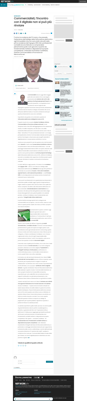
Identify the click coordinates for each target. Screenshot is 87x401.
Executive (20, 29)
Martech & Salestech (55, 4)
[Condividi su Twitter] (19, 33)
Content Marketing (46, 4)
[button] (3, 5)
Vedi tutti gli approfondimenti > (66, 120)
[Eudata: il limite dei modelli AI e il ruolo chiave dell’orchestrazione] (63, 108)
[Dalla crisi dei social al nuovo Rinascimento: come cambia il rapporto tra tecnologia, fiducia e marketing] (63, 85)
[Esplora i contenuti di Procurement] (68, 73)
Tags (24, 380)
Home (15, 29)
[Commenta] (49, 362)
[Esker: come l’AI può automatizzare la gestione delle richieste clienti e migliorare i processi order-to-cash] (63, 115)
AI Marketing (30, 4)
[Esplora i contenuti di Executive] (59, 73)
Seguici (37, 377)
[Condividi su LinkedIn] (17, 33)
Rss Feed (28, 380)
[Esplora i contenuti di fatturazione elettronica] (62, 66)
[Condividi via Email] (21, 33)
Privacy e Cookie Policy (36, 380)
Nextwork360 (18, 385)
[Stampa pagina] (25, 33)
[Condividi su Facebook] (14, 33)
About (16, 380)
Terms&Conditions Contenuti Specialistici (50, 380)
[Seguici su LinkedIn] (42, 377)
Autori (20, 380)
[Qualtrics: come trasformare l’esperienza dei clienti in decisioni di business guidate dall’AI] (63, 101)
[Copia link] (23, 33)
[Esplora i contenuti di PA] (72, 66)
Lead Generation (37, 4)
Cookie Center (64, 380)
